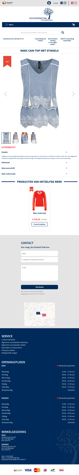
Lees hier (24, 294)
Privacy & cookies (8, 350)
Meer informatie (8, 173)
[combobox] (41, 32)
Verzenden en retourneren (12, 347)
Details (5, 152)
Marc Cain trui (39, 213)
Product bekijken (39, 224)
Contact (55, 3)
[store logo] (42, 14)
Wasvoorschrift (8, 168)
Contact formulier (8, 339)
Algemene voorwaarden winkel (14, 345)
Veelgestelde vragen (9, 353)
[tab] (39, 152)
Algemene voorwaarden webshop (15, 342)
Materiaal (6, 162)
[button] (6, 94)
